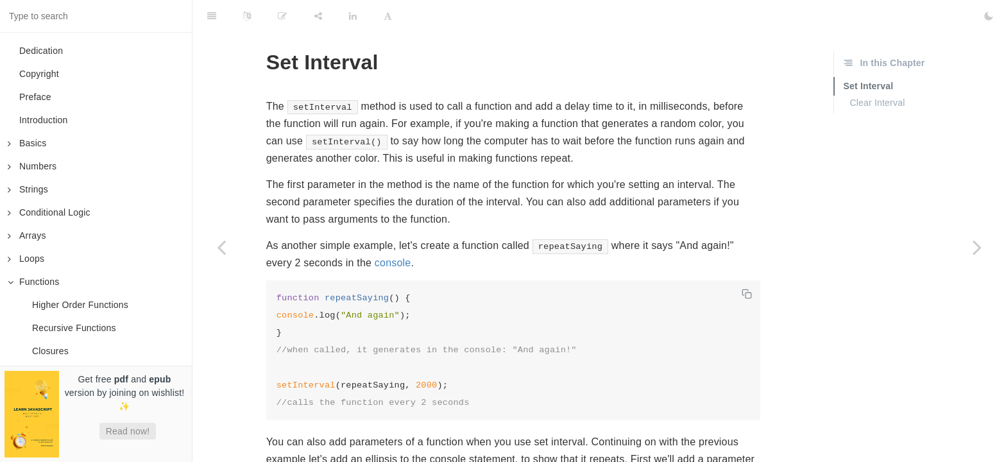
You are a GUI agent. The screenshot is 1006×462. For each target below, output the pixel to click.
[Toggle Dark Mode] (988, 16)
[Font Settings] (388, 16)
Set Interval (868, 86)
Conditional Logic (49, 212)
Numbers (32, 166)
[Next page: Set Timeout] (977, 247)
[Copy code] (746, 294)
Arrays (27, 235)
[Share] (318, 16)
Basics (27, 143)
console (393, 262)
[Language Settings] (247, 16)
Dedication (41, 51)
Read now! (128, 431)
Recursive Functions (74, 328)
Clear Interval (877, 103)
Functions (34, 282)
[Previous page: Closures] (221, 247)
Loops (26, 258)
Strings (28, 189)
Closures (50, 351)
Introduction (43, 120)
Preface (35, 97)
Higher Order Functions (80, 305)
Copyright (39, 74)
